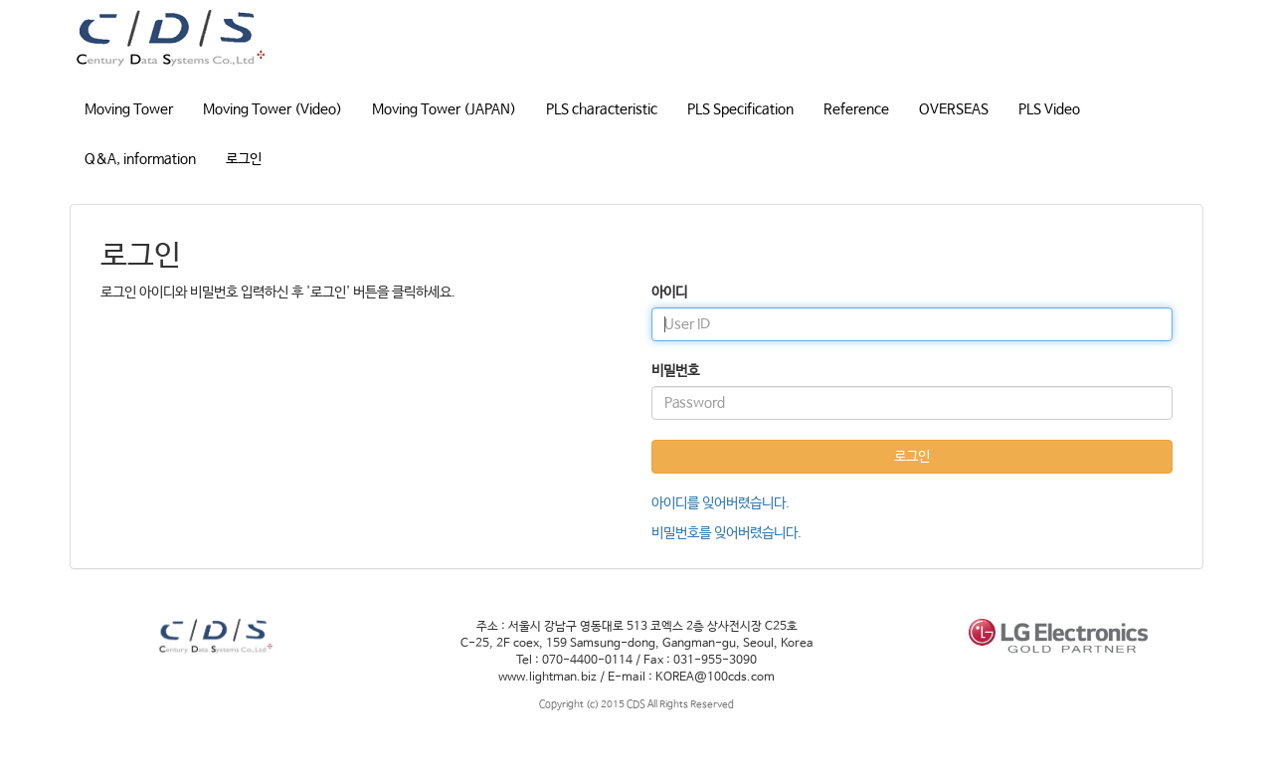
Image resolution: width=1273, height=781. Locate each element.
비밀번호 (675, 371)
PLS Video (1049, 109)
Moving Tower (129, 109)
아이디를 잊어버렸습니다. (720, 503)
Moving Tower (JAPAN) (444, 109)
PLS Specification (740, 109)
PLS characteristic (601, 109)
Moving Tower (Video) (272, 109)
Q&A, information (140, 159)
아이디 (669, 292)
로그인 (244, 159)
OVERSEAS (954, 109)
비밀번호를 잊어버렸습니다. (726, 533)
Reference (856, 109)
